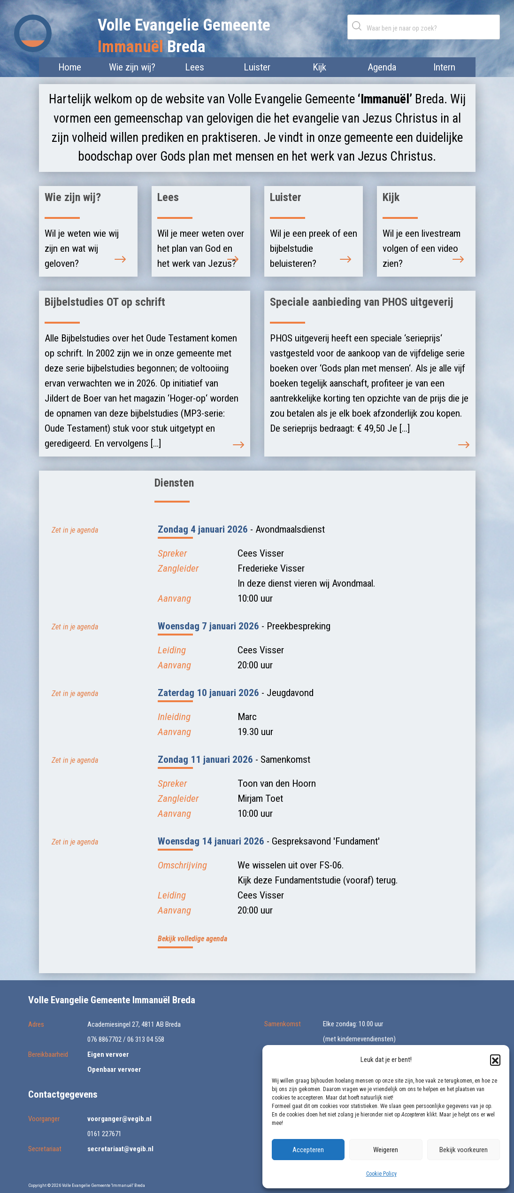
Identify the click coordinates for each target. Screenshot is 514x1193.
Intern (444, 67)
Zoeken (358, 26)
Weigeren (385, 1150)
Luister (257, 67)
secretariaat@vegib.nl (120, 1149)
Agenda (382, 67)
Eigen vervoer (108, 1054)
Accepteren (308, 1150)
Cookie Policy (381, 1173)
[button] (495, 1059)
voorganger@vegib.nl (119, 1119)
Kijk (319, 67)
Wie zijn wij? (132, 67)
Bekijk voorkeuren (463, 1150)
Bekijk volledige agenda (192, 938)
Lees (194, 67)
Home (69, 67)
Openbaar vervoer (114, 1069)
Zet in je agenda (75, 530)
